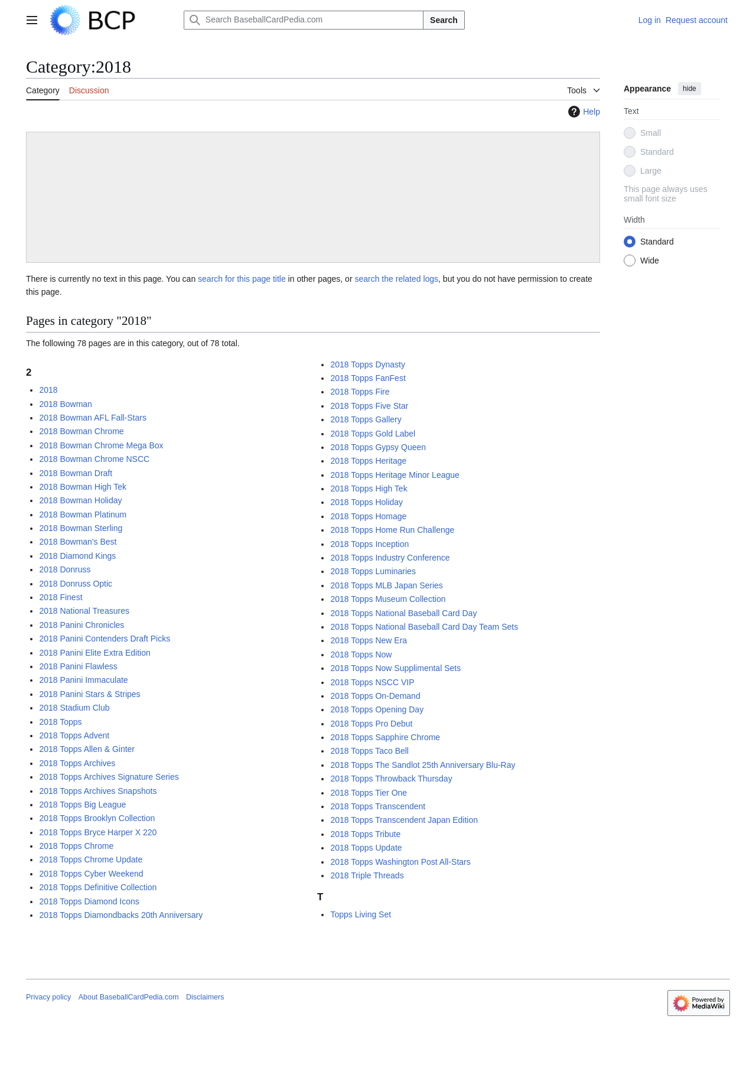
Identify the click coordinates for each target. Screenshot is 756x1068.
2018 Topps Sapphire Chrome (385, 737)
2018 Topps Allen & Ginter (87, 749)
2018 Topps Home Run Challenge (392, 530)
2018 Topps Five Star (369, 406)
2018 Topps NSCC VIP (372, 682)
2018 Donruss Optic (75, 583)
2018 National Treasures (84, 611)
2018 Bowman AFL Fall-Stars (92, 417)
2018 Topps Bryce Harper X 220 (98, 832)
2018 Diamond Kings (77, 556)
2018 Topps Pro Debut (371, 723)
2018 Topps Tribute (365, 834)
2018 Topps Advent (74, 735)
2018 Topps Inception (369, 544)
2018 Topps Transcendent (377, 806)
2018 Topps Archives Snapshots (98, 791)
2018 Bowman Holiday (80, 500)
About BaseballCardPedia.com (129, 997)
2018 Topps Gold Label (372, 433)
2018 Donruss (64, 569)
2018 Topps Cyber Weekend (91, 873)
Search (444, 20)
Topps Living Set (360, 914)
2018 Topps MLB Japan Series (386, 585)
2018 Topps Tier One (368, 792)
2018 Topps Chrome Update (90, 859)
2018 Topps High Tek (368, 488)
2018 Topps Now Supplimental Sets (395, 668)
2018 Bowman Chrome (81, 431)
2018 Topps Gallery (365, 419)
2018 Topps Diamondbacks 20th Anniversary (121, 915)
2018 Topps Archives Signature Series (108, 777)
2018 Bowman (65, 404)
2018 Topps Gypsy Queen (378, 447)
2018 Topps (60, 722)
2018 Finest (60, 597)
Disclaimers (205, 997)
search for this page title (242, 279)
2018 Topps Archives (77, 763)
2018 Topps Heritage (368, 460)
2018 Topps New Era (368, 640)
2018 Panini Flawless (78, 666)
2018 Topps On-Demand (375, 696)
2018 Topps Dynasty (367, 364)
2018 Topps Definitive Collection (98, 887)
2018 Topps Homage (368, 516)
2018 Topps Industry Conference (389, 557)
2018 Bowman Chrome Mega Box (101, 445)
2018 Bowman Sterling (80, 528)
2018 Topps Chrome (76, 846)
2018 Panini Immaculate (83, 680)
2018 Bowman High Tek (82, 486)
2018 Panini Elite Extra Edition (94, 652)
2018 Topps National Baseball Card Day (403, 613)
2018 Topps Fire (359, 391)
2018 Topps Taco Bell (369, 751)
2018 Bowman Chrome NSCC (94, 459)
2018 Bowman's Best (77, 541)
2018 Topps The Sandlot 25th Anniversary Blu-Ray (422, 765)
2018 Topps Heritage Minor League (394, 475)
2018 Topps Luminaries (373, 571)
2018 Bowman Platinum (82, 514)
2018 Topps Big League (82, 804)
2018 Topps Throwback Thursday (391, 778)
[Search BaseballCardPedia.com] (303, 20)
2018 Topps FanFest (367, 378)
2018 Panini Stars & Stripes (89, 694)
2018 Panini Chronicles (81, 625)
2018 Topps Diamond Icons (89, 901)
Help (582, 112)
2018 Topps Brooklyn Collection (97, 818)
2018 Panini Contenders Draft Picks (104, 638)
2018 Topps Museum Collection (387, 599)
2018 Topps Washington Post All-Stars (400, 862)
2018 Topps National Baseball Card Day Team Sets (424, 626)
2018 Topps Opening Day (376, 709)
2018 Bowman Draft (75, 473)
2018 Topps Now (361, 654)
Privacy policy (48, 997)
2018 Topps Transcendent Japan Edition (404, 820)
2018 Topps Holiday (366, 502)
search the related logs (396, 279)
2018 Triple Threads (366, 875)
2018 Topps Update (366, 847)
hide (689, 88)
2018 (48, 390)
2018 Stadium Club (74, 707)
